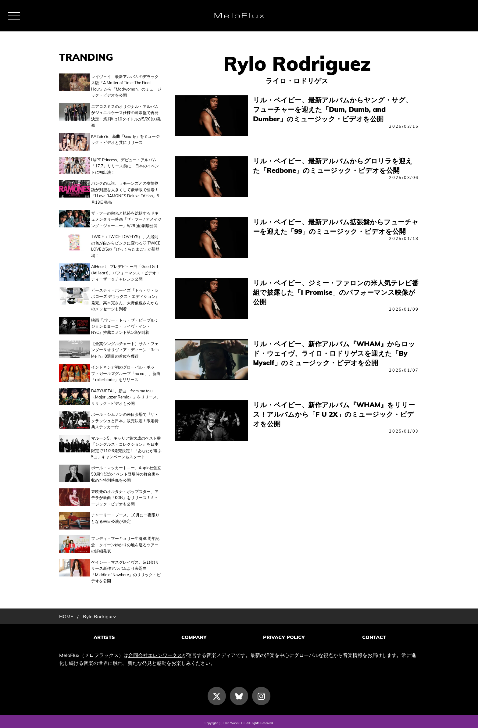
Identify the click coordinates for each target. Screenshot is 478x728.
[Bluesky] (239, 692)
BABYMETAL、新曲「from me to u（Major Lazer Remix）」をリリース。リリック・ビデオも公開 (126, 396)
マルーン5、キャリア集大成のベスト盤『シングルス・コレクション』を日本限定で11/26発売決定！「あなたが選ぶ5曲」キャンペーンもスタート (126, 446)
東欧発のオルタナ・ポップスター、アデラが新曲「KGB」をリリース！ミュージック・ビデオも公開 (125, 496)
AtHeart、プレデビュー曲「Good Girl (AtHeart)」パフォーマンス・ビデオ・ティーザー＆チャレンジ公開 (125, 271)
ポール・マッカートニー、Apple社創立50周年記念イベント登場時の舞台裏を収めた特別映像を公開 (126, 473)
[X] (217, 692)
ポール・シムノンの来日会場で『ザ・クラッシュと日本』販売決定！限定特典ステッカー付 (125, 419)
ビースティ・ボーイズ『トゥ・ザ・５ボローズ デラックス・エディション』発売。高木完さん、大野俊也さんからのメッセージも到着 (125, 298)
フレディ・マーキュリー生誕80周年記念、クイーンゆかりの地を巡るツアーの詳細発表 (125, 542)
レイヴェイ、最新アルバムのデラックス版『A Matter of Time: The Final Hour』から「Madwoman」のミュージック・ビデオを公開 (126, 86)
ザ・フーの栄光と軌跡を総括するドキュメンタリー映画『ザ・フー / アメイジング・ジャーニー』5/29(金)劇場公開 (126, 218)
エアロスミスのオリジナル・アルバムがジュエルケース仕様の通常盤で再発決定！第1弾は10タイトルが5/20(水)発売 (126, 115)
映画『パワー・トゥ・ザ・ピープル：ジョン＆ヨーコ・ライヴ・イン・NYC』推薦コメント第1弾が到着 (125, 325)
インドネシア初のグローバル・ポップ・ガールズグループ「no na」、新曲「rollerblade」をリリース (125, 372)
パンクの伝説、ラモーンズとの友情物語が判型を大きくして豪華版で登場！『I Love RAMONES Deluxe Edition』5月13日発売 (125, 191)
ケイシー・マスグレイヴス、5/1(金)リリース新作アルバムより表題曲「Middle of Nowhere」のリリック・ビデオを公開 (126, 569)
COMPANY (194, 635)
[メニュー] (14, 16)
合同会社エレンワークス (155, 652)
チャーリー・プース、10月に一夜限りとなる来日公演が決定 (125, 516)
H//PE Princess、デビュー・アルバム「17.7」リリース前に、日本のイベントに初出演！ (125, 164)
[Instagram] (261, 692)
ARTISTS (104, 635)
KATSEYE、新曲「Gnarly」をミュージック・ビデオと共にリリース (125, 139)
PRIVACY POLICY (284, 635)
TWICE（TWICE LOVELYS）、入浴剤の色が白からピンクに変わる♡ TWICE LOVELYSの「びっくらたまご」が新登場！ (125, 245)
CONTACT (374, 635)
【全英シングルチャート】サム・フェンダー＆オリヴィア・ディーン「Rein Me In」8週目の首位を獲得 (125, 348)
